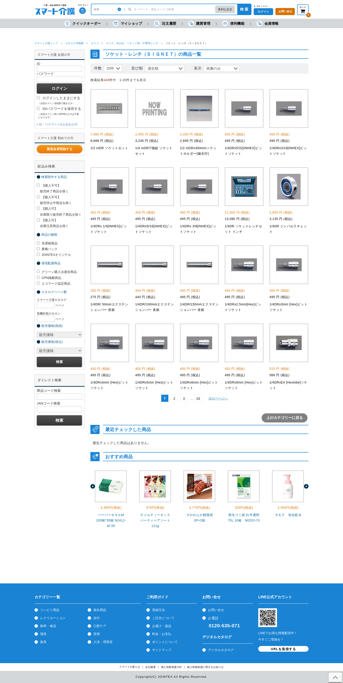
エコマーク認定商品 (53, 283)
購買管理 (199, 23)
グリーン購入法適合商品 (57, 272)
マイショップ (127, 23)
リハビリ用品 (49, 610)
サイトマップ (161, 649)
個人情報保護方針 (171, 667)
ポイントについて (165, 641)
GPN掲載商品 (49, 278)
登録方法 (158, 610)
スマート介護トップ (46, 43)
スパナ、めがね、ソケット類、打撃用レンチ (132, 43)
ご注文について (163, 617)
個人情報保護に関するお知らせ (205, 667)
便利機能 (233, 23)
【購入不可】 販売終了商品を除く (53, 188)
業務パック (47, 249)
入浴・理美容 (103, 641)
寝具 (43, 633)
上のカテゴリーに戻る (284, 418)
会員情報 (267, 23)
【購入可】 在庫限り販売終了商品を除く (59, 211)
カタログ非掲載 (74, 43)
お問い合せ (216, 610)
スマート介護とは (129, 667)
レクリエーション (53, 617)
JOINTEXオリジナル (54, 255)
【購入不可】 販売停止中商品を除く (54, 200)
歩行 (96, 617)
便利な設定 (225, 9)
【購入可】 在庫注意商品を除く (53, 223)
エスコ (95, 43)
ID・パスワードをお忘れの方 (58, 124)
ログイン (263, 11)
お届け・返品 (161, 625)
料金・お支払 (161, 633)
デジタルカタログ (221, 649)
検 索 (244, 9)
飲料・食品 (48, 625)
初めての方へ (263, 6)
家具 (43, 641)
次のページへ (218, 398)
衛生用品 (99, 610)
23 (198, 398)
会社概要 (150, 667)
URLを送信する (283, 649)
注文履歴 (165, 23)
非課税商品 (47, 243)
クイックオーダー (82, 23)
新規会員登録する (59, 149)
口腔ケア (99, 625)
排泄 (96, 633)
